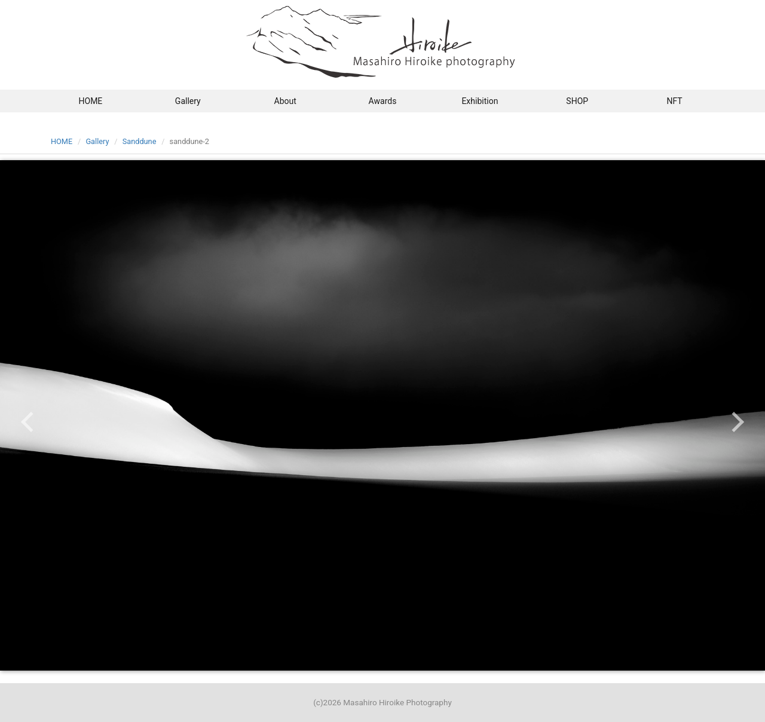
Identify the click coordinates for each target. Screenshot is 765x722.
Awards (383, 101)
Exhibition (479, 101)
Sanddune (140, 141)
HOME (91, 101)
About (285, 101)
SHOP (577, 101)
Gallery (188, 101)
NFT (674, 101)
